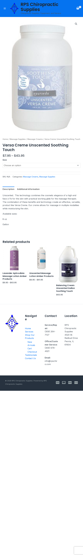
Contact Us (30, 358)
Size (5, 160)
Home (5, 139)
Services (29, 331)
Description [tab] (8, 189)
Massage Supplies (18, 139)
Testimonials (31, 355)
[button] (76, 24)
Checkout (32, 352)
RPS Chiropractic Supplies (39, 7)
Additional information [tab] (28, 189)
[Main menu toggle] (4, 8)
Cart (29, 348)
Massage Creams (35, 139)
